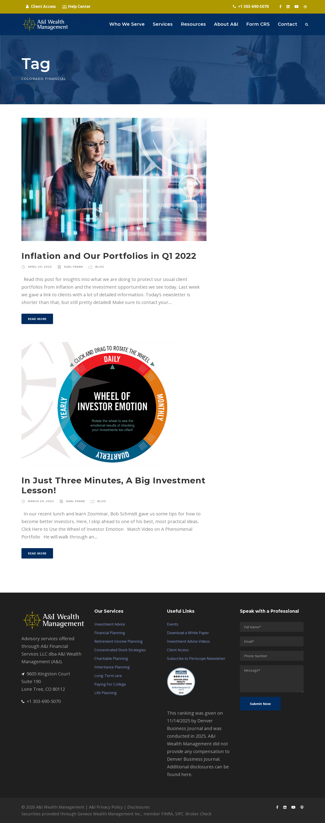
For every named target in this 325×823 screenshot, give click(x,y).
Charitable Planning (111, 658)
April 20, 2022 (40, 266)
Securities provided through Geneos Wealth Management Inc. (81, 813)
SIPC (179, 813)
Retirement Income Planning (118, 641)
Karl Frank (73, 266)
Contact (287, 24)
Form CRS (258, 24)
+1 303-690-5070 (41, 701)
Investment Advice (109, 624)
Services (163, 24)
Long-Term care (108, 675)
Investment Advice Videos (188, 641)
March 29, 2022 (41, 501)
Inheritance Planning (112, 667)
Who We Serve (127, 24)
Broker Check (198, 813)
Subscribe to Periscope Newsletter (196, 658)
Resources (193, 24)
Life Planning (105, 692)
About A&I (226, 24)
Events (172, 624)
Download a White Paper (188, 632)
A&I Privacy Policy (106, 807)
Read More (37, 319)
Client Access (178, 649)
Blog (99, 266)
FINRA (167, 813)
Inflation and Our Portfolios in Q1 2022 (108, 256)
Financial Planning (109, 632)
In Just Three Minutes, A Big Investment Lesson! (113, 485)
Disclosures (138, 807)
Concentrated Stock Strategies (120, 649)
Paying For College (110, 684)
